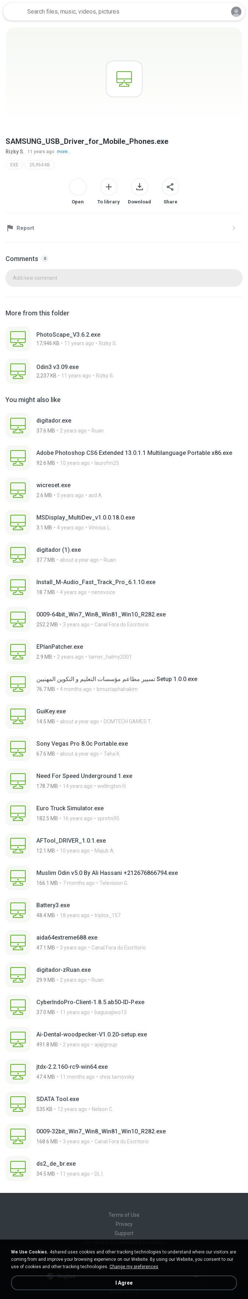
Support (124, 1233)
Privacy (124, 1224)
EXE (14, 164)
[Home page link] (14, 11)
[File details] (124, 338)
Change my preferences (133, 1266)
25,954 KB (39, 164)
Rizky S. (15, 152)
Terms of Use (124, 1215)
